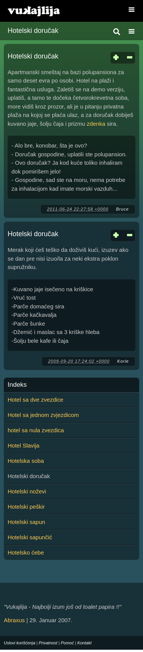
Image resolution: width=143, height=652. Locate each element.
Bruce (122, 209)
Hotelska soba (26, 460)
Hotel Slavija (23, 445)
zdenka (96, 123)
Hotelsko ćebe (26, 552)
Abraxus (14, 620)
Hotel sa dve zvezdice (35, 399)
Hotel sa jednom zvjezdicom (43, 415)
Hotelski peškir (26, 506)
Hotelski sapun (26, 522)
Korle (123, 361)
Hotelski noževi (27, 491)
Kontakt (84, 643)
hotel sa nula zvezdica (36, 430)
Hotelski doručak (33, 56)
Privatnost (48, 643)
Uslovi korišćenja (19, 643)
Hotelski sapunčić (30, 537)
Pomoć (67, 643)
